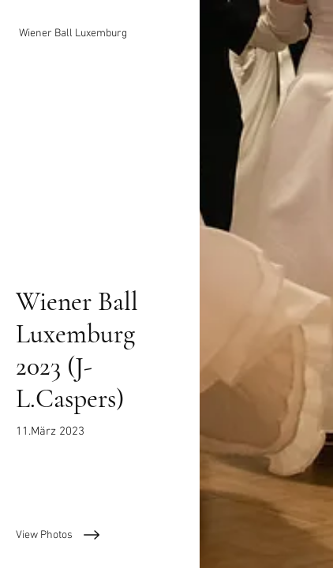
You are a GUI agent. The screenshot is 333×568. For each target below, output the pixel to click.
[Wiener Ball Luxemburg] (100, 33)
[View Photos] (100, 535)
